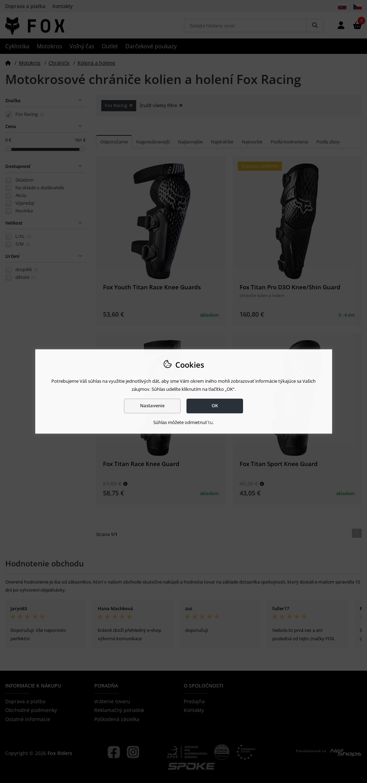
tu (210, 422)
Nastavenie (152, 406)
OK (215, 406)
